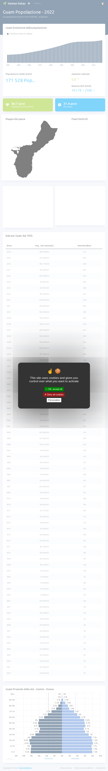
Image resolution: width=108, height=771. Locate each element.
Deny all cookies (54, 394)
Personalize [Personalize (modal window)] (54, 400)
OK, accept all (54, 389)
